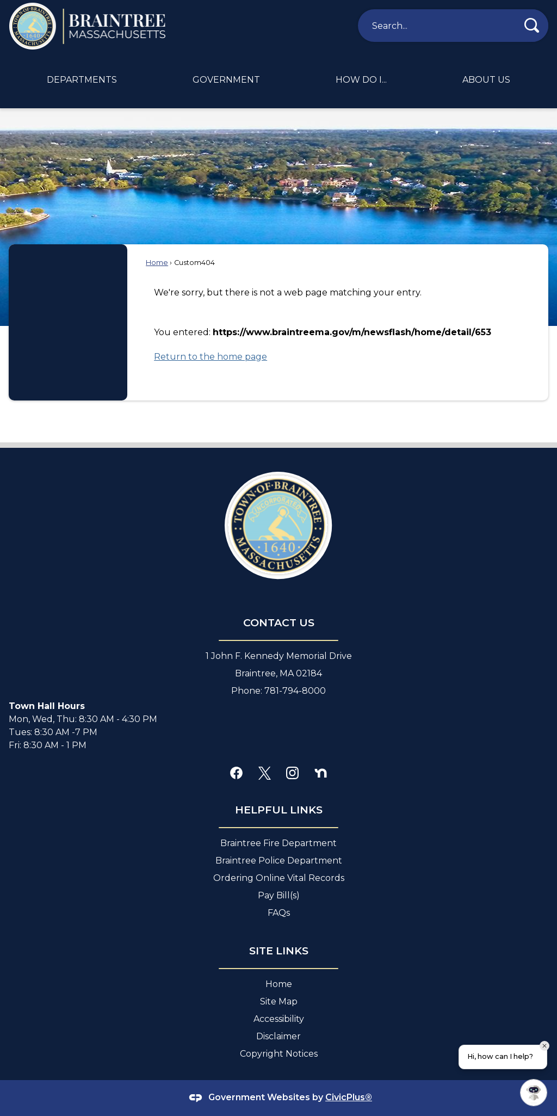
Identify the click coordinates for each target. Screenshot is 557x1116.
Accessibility (278, 1019)
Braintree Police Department (278, 860)
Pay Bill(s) (279, 895)
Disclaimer (278, 1036)
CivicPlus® (348, 1097)
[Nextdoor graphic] (320, 772)
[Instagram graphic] (292, 772)
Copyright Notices (279, 1054)
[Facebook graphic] (236, 772)
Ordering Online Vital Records (278, 878)
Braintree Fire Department (278, 843)
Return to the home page (210, 357)
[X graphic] (264, 772)
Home (157, 262)
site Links (278, 950)
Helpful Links (279, 809)
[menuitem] (81, 80)
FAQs (279, 913)
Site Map (279, 1001)
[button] (532, 25)
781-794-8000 (295, 691)
